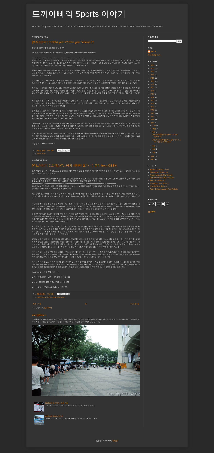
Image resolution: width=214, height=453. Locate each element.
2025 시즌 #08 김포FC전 (54, 416)
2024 (153, 68)
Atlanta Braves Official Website (161, 175)
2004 (153, 156)
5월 (153, 149)
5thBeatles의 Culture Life (159, 172)
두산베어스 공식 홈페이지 (159, 183)
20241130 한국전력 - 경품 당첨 (56, 403)
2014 (153, 97)
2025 (153, 65)
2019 (153, 81)
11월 (154, 126)
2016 (153, 91)
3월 (153, 152)
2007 (153, 116)
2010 (153, 107)
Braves (39, 154)
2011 (153, 104)
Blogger (115, 441)
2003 (153, 159)
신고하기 (152, 212)
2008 (153, 113)
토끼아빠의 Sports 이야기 (79, 13)
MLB (43, 154)
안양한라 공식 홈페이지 (158, 186)
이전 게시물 (134, 304)
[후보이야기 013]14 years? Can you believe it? (63, 42)
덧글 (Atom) (47, 308)
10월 (154, 129)
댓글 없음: (50, 150)
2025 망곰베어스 (39, 315)
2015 (153, 94)
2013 (153, 100)
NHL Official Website (157, 181)
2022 (153, 72)
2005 (153, 123)
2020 (153, 78)
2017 (153, 88)
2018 (153, 84)
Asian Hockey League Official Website (164, 189)
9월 (153, 132)
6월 (153, 146)
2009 (153, 110)
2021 (153, 75)
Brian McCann (47, 297)
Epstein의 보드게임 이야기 (160, 169)
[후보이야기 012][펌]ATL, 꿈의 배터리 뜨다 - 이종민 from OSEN (74, 165)
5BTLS (153, 51)
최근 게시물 (37, 304)
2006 (153, 119)
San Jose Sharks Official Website (162, 178)
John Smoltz (56, 297)
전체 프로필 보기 (154, 55)
